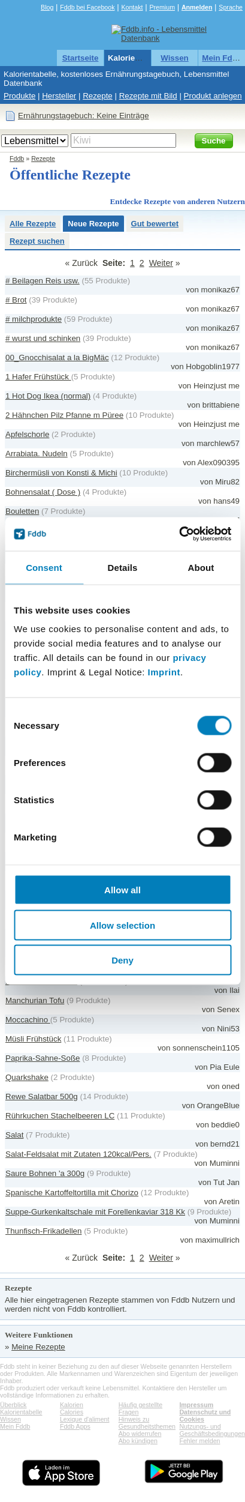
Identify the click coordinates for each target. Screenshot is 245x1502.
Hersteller (59, 95)
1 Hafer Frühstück (38, 376)
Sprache (231, 7)
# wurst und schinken (42, 338)
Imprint (164, 672)
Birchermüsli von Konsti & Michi (61, 472)
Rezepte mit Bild (148, 95)
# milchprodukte (33, 319)
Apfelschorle (27, 434)
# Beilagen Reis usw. (42, 280)
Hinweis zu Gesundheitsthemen (147, 1423)
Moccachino (27, 1019)
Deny (122, 960)
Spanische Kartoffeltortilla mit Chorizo (71, 1192)
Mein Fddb (222, 57)
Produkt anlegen (213, 95)
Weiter (161, 263)
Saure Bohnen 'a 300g (44, 1173)
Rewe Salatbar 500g (41, 1096)
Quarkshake (27, 1077)
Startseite (80, 57)
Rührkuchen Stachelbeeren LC (59, 1115)
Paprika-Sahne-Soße (42, 1058)
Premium (162, 7)
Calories (71, 1412)
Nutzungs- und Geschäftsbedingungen (212, 1430)
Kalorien (71, 1404)
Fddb (17, 158)
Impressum (196, 1404)
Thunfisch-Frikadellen (43, 1230)
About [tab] (201, 567)
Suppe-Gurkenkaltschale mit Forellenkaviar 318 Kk (95, 1211)
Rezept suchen (37, 241)
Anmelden (197, 7)
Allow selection (122, 925)
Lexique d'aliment (85, 1419)
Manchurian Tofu (34, 1000)
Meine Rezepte (38, 1346)
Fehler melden (199, 1440)
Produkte (19, 95)
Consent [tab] (44, 567)
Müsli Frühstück (33, 1038)
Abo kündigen (138, 1440)
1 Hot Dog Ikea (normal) (47, 395)
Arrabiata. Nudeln (36, 453)
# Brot (16, 299)
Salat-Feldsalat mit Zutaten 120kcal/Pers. (78, 1154)
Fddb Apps (75, 1426)
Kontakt (132, 7)
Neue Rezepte (93, 223)
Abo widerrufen (140, 1433)
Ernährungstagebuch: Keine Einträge (83, 115)
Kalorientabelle (136, 57)
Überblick (13, 1404)
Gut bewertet (155, 223)
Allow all (122, 890)
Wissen (175, 57)
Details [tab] (123, 567)
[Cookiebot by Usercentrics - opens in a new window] (178, 534)
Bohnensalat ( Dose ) (42, 491)
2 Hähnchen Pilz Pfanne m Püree (64, 415)
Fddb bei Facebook (87, 7)
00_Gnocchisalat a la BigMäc (57, 357)
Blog (47, 7)
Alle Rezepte (33, 223)
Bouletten (22, 511)
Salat (14, 1134)
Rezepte (98, 95)
